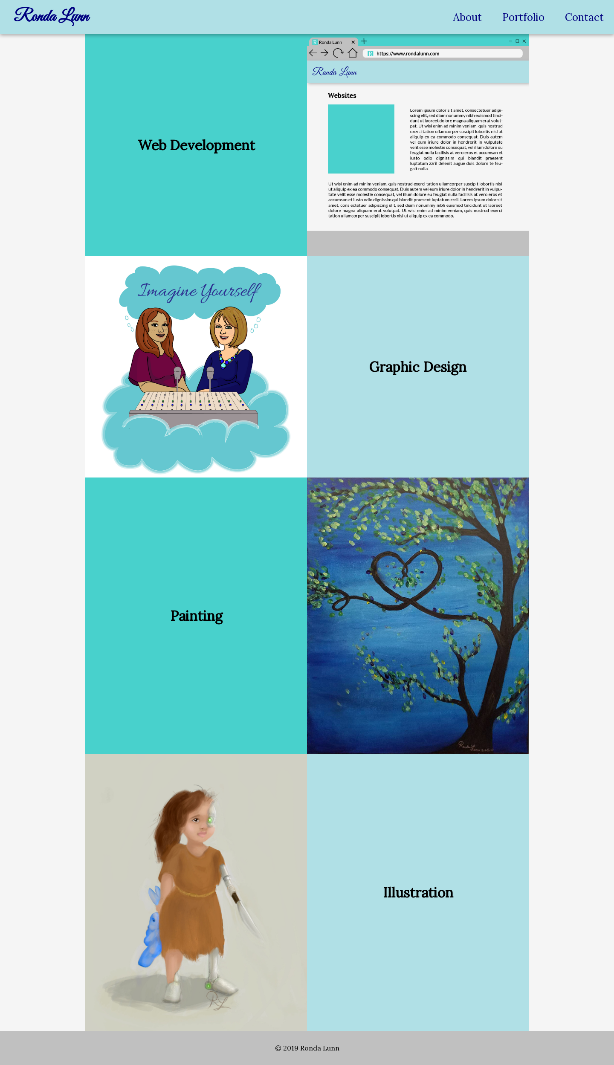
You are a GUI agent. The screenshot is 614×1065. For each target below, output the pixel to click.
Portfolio (523, 17)
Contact (584, 17)
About (467, 17)
